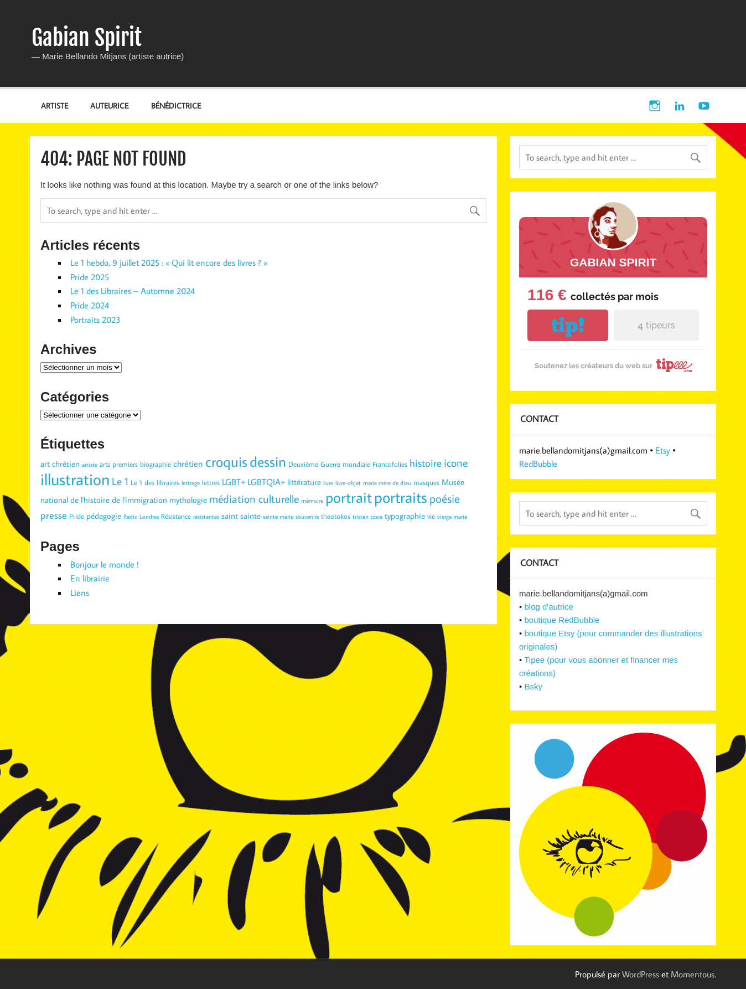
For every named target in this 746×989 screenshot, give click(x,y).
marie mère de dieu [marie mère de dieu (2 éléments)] (387, 483)
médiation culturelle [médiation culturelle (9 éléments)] (254, 498)
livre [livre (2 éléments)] (328, 483)
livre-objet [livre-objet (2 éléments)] (348, 483)
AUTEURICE (109, 105)
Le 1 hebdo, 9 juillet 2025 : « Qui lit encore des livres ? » (168, 262)
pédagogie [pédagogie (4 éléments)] (103, 516)
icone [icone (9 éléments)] (456, 462)
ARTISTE (54, 105)
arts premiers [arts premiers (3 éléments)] (119, 464)
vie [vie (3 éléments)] (431, 516)
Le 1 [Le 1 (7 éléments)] (120, 481)
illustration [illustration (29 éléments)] (75, 479)
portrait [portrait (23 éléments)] (348, 497)
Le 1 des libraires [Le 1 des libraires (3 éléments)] (155, 482)
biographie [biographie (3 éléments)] (155, 464)
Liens (79, 592)
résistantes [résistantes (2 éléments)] (206, 517)
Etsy (662, 450)
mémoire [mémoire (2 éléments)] (312, 500)
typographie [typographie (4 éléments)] (405, 516)
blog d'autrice (548, 606)
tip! (567, 325)
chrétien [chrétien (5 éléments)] (188, 463)
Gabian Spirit (87, 37)
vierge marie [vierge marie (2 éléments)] (452, 517)
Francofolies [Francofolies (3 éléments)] (389, 464)
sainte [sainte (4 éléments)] (250, 516)
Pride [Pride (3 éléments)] (76, 516)
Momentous (692, 974)
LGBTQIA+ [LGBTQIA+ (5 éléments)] (266, 481)
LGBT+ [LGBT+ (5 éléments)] (233, 481)
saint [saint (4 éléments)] (229, 516)
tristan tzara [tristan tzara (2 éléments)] (367, 517)
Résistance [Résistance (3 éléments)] (176, 516)
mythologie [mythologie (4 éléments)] (188, 499)
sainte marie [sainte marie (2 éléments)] (278, 517)
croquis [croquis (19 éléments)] (226, 461)
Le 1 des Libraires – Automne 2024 (132, 290)
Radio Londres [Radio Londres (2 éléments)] (141, 517)
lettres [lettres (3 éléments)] (211, 482)
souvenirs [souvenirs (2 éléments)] (307, 517)
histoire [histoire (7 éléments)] (426, 463)
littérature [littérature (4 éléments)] (304, 482)
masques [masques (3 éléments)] (426, 482)
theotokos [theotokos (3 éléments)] (335, 516)
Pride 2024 (89, 305)
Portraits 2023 (95, 319)
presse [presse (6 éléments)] (53, 515)
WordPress (640, 974)
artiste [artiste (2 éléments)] (89, 464)
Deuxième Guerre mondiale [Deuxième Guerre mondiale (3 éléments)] (329, 464)
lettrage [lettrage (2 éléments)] (191, 483)
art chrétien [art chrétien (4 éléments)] (60, 464)
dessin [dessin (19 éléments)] (268, 461)
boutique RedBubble (561, 620)
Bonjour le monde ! (104, 564)
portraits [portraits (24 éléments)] (400, 497)
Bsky (533, 686)
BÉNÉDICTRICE (176, 105)
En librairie (90, 578)
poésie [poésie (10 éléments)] (444, 498)
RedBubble (538, 463)
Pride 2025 (89, 276)
